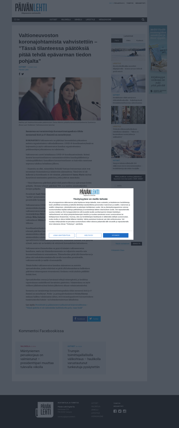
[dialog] (89, 214)
